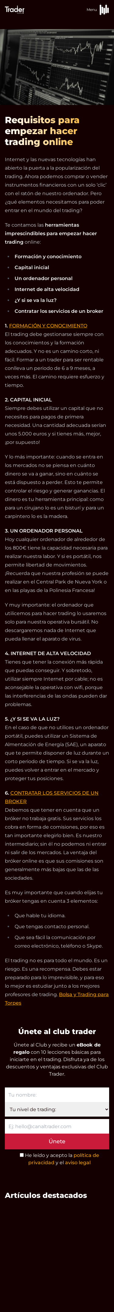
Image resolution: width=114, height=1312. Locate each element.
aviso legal (78, 1162)
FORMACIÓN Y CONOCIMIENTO (48, 326)
